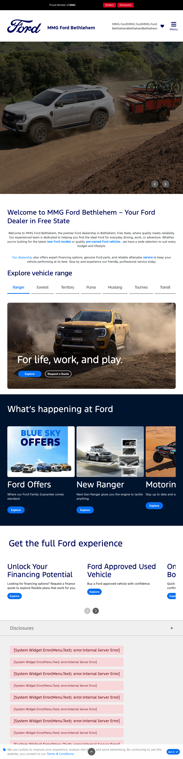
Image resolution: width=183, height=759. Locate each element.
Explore (30, 269)
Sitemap (148, 739)
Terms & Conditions (88, 739)
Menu (174, 26)
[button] (96, 506)
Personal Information (29, 739)
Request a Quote (58, 269)
